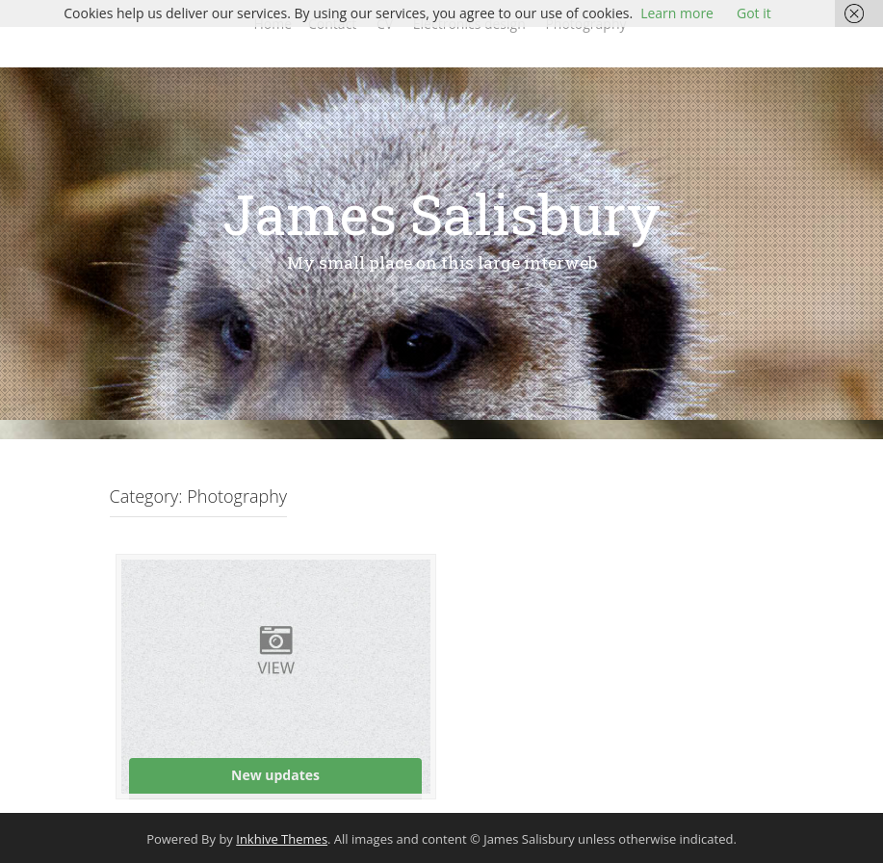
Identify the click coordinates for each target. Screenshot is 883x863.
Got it (754, 13)
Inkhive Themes (281, 839)
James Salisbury (441, 213)
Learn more (677, 13)
